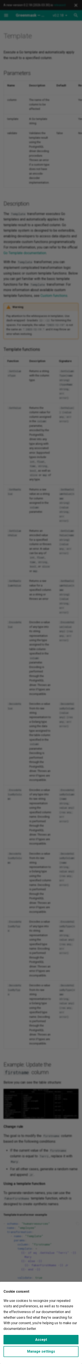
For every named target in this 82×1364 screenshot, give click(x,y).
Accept (41, 1340)
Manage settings (41, 1351)
